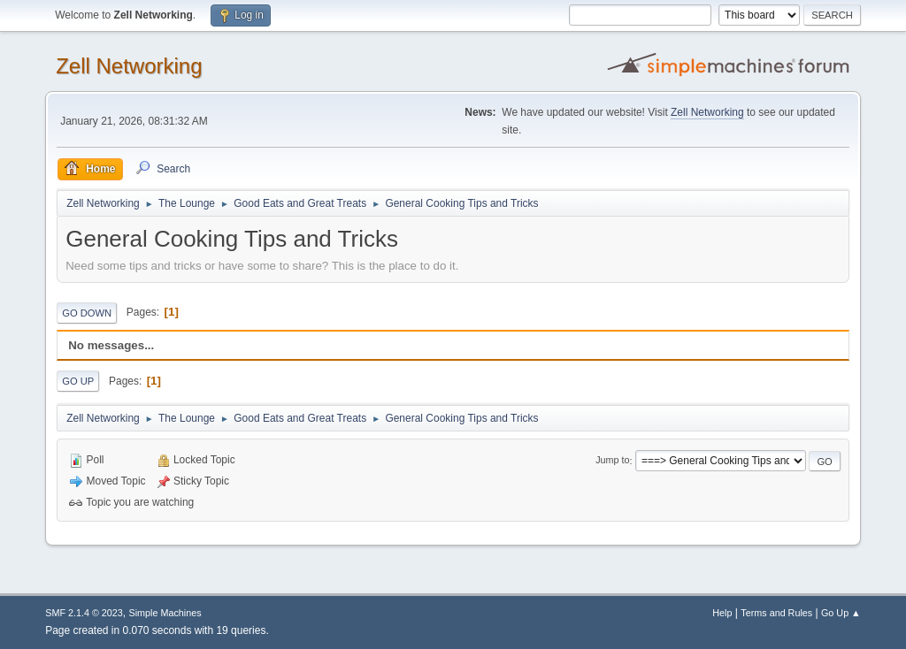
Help (722, 612)
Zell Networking (129, 66)
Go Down (86, 313)
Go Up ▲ (841, 612)
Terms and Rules (776, 612)
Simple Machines (165, 612)
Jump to (612, 460)
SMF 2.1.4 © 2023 (84, 612)
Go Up (78, 381)
